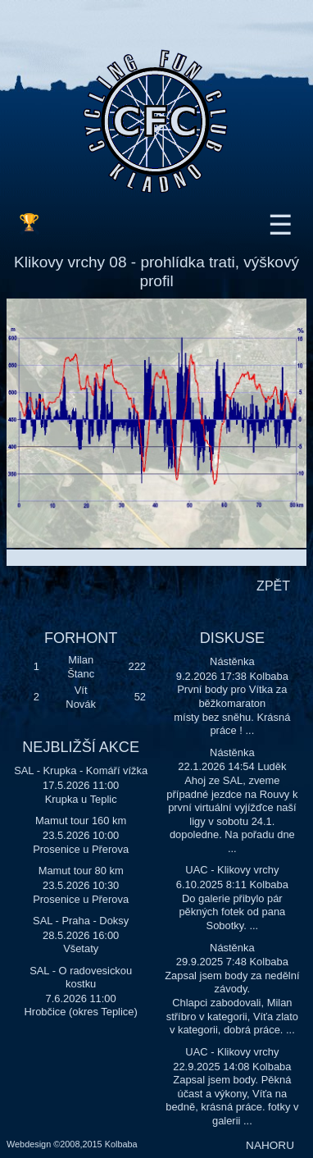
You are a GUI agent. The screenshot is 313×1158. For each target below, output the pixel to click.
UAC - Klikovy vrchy (232, 870)
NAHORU (270, 1145)
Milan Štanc (80, 667)
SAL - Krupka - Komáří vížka (80, 770)
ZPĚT (273, 586)
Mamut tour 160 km (80, 820)
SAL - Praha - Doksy (81, 920)
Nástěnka (232, 661)
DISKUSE (232, 638)
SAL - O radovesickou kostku (80, 977)
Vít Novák (81, 697)
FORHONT (80, 638)
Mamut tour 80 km (81, 870)
